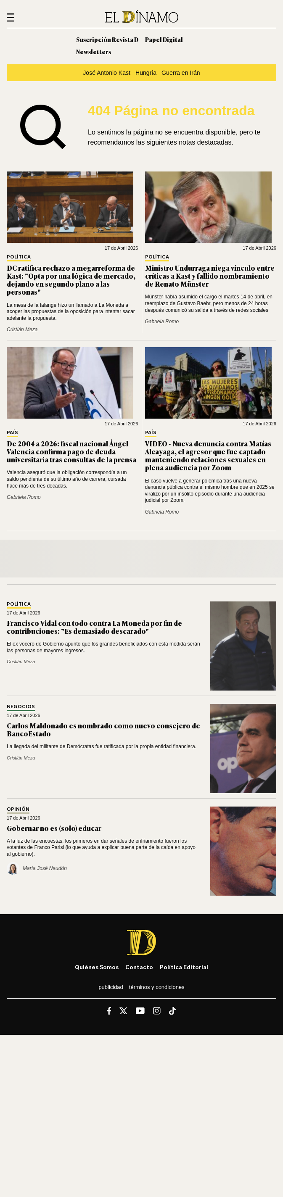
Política (19, 257)
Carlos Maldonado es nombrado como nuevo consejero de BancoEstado (103, 729)
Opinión (18, 809)
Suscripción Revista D (107, 39)
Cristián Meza (22, 329)
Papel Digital (164, 39)
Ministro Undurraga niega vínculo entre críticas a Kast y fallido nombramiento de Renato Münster (210, 276)
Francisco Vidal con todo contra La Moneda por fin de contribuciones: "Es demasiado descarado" (94, 627)
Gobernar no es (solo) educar (54, 828)
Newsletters (93, 51)
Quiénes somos (97, 966)
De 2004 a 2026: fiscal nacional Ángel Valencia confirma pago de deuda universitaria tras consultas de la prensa (71, 451)
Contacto (139, 966)
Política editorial (184, 966)
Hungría (145, 72)
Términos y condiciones (157, 987)
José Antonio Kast (106, 72)
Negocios (21, 706)
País (12, 432)
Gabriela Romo (162, 321)
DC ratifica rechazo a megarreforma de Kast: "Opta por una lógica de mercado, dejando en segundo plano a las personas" (71, 280)
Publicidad (110, 987)
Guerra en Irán (180, 72)
